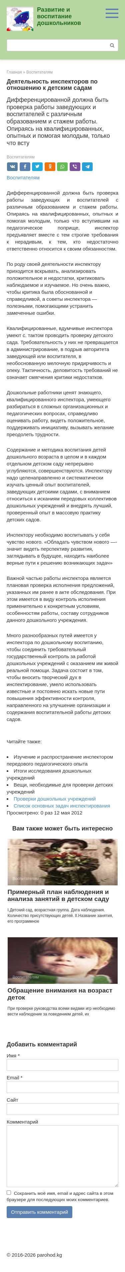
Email (15, 1077)
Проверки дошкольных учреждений (55, 799)
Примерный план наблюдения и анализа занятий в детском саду (58, 895)
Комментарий (22, 1122)
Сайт (12, 1100)
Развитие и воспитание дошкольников (59, 16)
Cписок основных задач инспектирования (62, 806)
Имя (13, 1055)
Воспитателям (21, 156)
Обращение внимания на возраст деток (60, 994)
